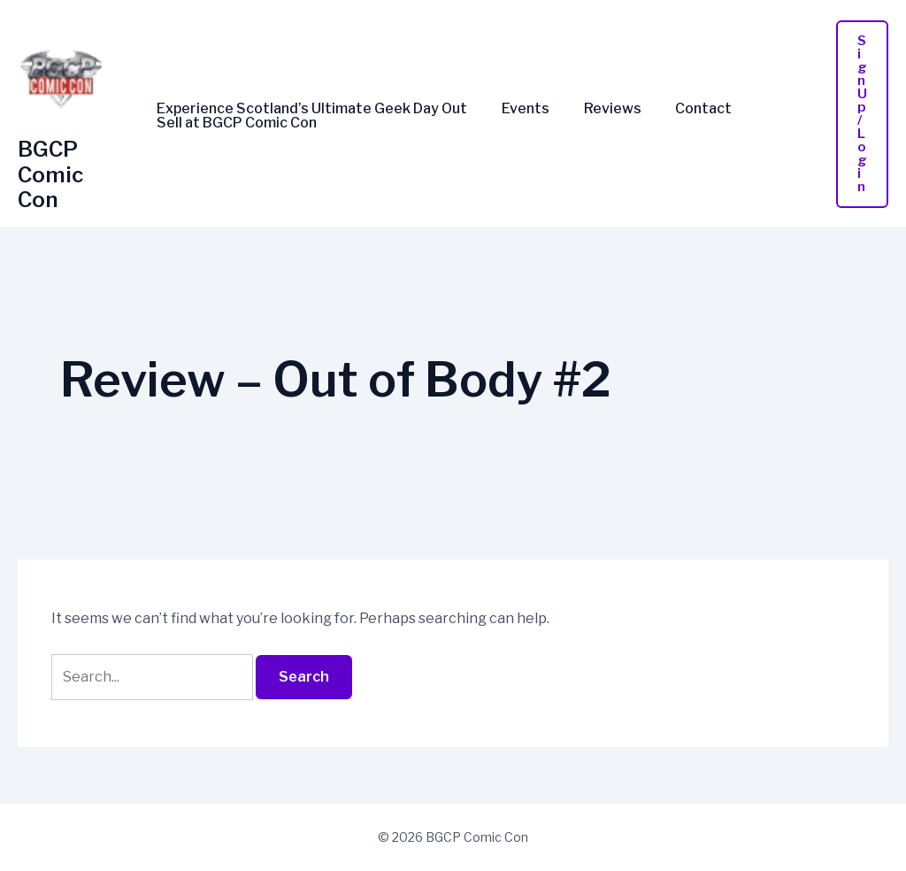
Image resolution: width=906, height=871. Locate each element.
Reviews (597, 109)
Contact (683, 109)
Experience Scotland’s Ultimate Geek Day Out (309, 109)
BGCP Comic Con (50, 174)
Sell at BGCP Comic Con (234, 123)
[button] (862, 114)
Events (517, 109)
